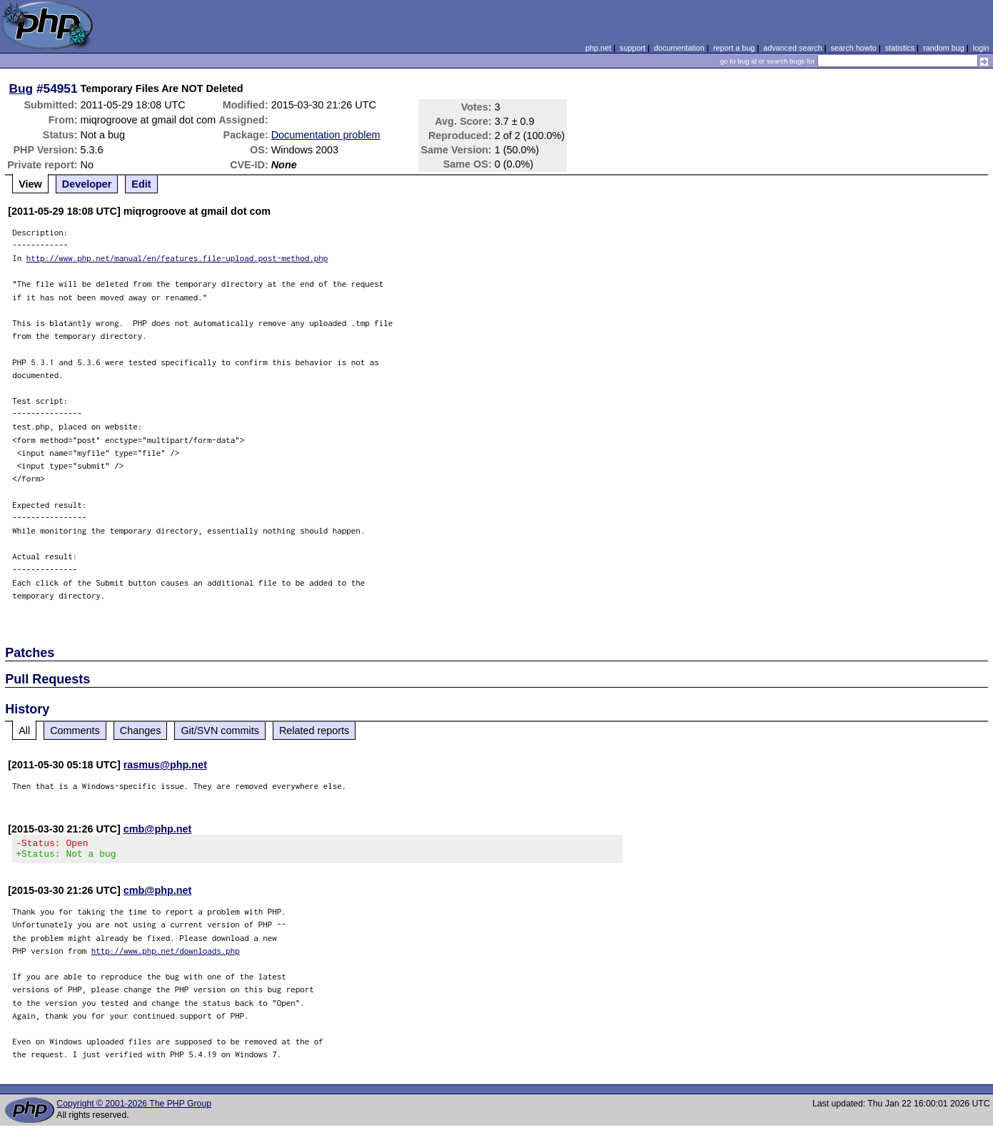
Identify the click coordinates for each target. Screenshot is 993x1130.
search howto (853, 48)
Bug (21, 88)
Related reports (314, 730)
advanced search (792, 48)
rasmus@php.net (165, 764)
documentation (679, 48)
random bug (943, 48)
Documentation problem (325, 135)
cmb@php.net (158, 829)
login (981, 48)
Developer (87, 184)
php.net (598, 48)
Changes (140, 730)
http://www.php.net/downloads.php (165, 955)
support (632, 48)
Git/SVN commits (220, 730)
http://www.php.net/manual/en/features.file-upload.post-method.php (177, 258)
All (24, 730)
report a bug (734, 48)
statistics (899, 48)
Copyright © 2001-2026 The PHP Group (133, 1108)
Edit (141, 184)
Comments (75, 730)
